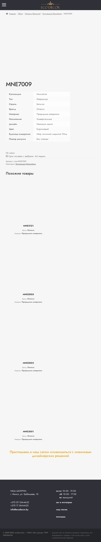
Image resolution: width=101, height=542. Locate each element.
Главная (12, 13)
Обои (20, 13)
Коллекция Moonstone (52, 13)
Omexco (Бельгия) (32, 13)
